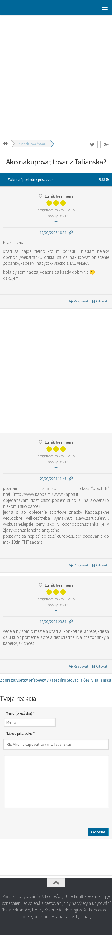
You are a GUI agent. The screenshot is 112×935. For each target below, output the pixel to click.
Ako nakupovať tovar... (33, 144)
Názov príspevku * (20, 733)
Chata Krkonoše (15, 910)
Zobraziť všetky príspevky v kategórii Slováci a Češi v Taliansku (55, 680)
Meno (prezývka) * (20, 713)
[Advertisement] (56, 74)
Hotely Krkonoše (47, 910)
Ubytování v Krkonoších (40, 896)
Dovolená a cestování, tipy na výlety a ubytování (66, 903)
